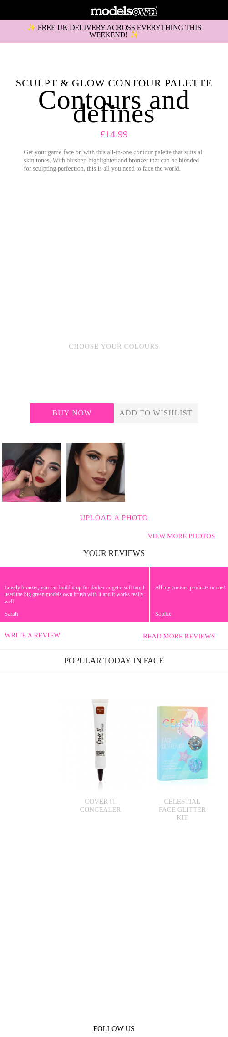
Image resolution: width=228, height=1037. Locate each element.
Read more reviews (183, 636)
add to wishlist (156, 413)
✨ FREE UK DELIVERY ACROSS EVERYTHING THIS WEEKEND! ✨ (114, 31)
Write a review (32, 635)
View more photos (185, 536)
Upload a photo (114, 517)
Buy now (72, 413)
